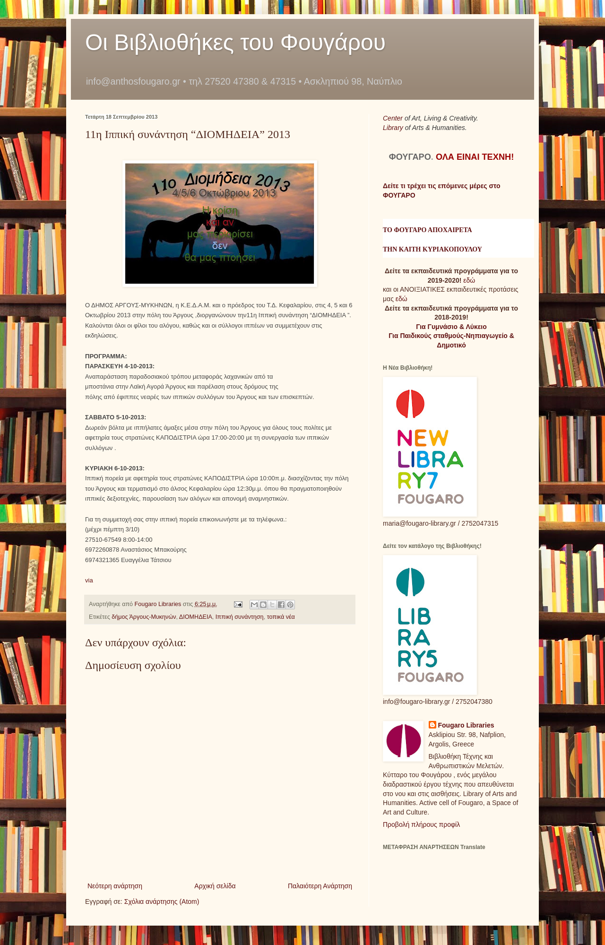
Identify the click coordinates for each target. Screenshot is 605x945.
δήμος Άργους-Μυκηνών (144, 617)
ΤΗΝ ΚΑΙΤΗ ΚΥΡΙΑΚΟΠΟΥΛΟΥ (432, 249)
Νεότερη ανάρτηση (114, 886)
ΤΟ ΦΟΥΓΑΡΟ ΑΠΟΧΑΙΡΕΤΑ (427, 230)
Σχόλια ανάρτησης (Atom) (161, 901)
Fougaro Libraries (466, 725)
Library (394, 127)
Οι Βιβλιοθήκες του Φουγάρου (235, 42)
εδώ (469, 280)
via (89, 580)
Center (394, 118)
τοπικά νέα (281, 617)
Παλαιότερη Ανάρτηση (320, 886)
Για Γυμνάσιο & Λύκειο (451, 326)
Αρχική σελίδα (214, 886)
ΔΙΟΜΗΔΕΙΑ (195, 617)
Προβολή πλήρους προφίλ (421, 824)
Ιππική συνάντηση (240, 617)
